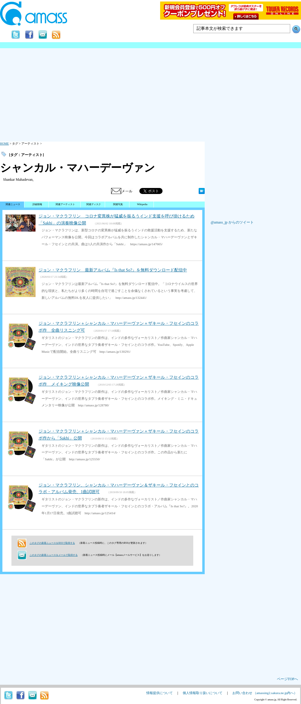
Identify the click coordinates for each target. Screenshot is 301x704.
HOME (4, 143)
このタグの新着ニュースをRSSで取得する (52, 543)
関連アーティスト (65, 204)
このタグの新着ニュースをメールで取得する (53, 555)
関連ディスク (93, 204)
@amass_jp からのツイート (232, 222)
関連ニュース (13, 204)
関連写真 (118, 204)
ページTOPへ (287, 679)
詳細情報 (37, 204)
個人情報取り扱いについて (202, 693)
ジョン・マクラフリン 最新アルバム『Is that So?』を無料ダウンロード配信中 (113, 270)
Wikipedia (142, 204)
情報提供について (159, 693)
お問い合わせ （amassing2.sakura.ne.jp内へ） (264, 693)
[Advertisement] (150, 93)
